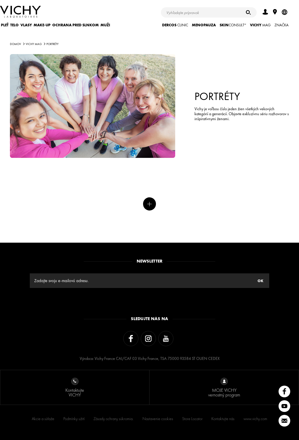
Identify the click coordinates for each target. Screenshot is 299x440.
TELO (14, 25)
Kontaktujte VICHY (74, 388)
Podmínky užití (74, 418)
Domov (15, 44)
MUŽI (105, 25)
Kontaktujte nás (222, 418)
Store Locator (192, 418)
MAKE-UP (42, 25)
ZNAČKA (281, 25)
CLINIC (175, 25)
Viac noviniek (149, 203)
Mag (260, 25)
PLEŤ (4, 25)
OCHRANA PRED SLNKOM (75, 25)
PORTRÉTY (52, 44)
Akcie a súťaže (43, 418)
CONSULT (233, 25)
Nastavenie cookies (157, 418)
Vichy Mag (34, 44)
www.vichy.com (255, 418)
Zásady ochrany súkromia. (113, 418)
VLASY (26, 25)
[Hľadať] (248, 12)
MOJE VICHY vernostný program (224, 388)
